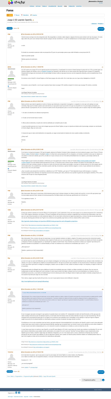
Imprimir (101, 29)
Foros (65, 6)
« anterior (94, 23)
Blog (22, 96)
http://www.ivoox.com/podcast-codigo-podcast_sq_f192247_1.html (43, 225)
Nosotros (79, 6)
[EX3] (9, 67)
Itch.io (40, 96)
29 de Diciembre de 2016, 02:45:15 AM (32, 258)
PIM (9, 34)
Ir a (80, 380)
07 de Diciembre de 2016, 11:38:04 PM (32, 67)
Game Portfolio (27, 96)
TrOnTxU (10, 352)
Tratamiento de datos (18, 396)
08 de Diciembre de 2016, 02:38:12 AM (32, 149)
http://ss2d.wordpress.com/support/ (41, 230)
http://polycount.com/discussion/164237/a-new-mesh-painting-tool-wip (45, 227)
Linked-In (26, 367)
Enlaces (60, 6)
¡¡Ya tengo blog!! (33, 367)
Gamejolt (45, 96)
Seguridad (26, 396)
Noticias (38, 6)
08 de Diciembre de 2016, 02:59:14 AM (32, 190)
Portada (32, 6)
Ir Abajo (9, 28)
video (27, 154)
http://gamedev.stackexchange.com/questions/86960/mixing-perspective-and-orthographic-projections (49, 221)
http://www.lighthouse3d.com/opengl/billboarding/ (35, 281)
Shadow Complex (46, 71)
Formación (72, 6)
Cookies (31, 396)
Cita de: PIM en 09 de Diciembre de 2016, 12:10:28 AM (34, 292)
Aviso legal (10, 396)
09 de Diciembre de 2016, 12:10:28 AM (32, 235)
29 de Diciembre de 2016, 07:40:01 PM (32, 352)
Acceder (101, 3)
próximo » (101, 23)
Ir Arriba (10, 371)
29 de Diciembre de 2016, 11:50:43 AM (32, 289)
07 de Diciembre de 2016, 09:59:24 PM (32, 34)
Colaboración (52, 6)
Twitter (37, 96)
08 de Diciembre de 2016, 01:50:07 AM (32, 101)
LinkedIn (33, 96)
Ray (9, 258)
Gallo (9, 210)
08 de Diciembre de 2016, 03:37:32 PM (32, 210)
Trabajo (44, 6)
